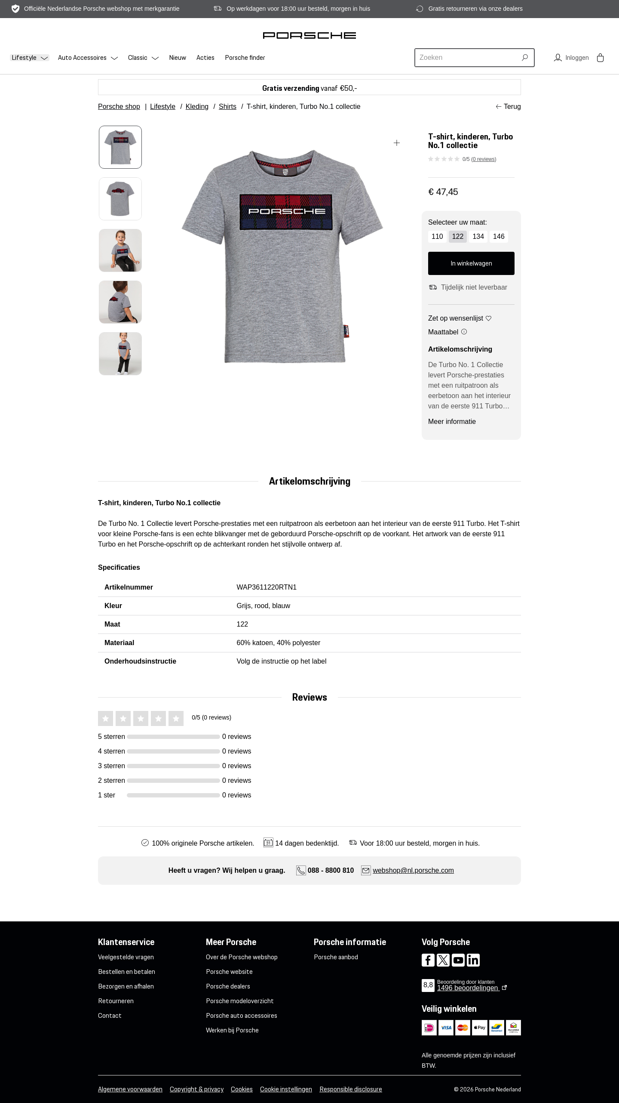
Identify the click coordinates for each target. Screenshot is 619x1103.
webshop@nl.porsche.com (413, 870)
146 (499, 236)
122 (458, 236)
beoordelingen (468, 988)
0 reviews (484, 159)
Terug (512, 106)
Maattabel (448, 332)
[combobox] (466, 57)
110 (437, 236)
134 (478, 236)
